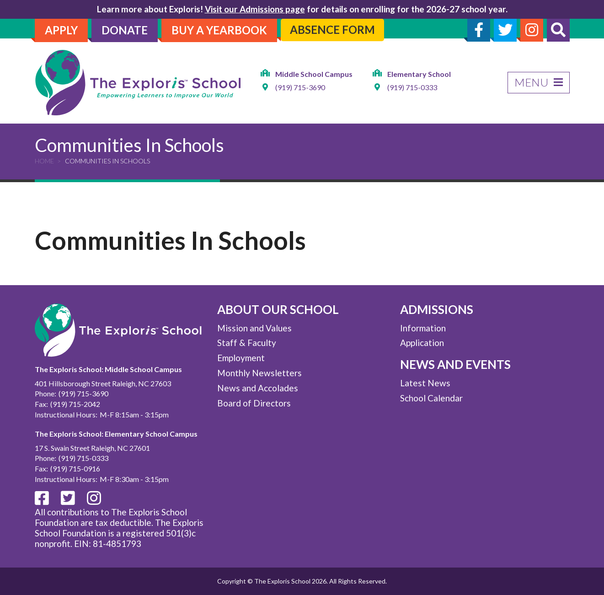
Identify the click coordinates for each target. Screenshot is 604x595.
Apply (61, 30)
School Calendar (431, 398)
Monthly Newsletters (259, 373)
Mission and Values (254, 328)
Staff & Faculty (246, 342)
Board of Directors (254, 403)
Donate (125, 30)
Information (423, 328)
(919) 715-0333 (412, 87)
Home (44, 161)
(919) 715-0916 (75, 468)
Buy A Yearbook (219, 30)
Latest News (425, 383)
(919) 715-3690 (300, 87)
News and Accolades (257, 388)
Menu (538, 82)
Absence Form (332, 29)
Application (422, 342)
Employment (241, 357)
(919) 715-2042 (75, 404)
